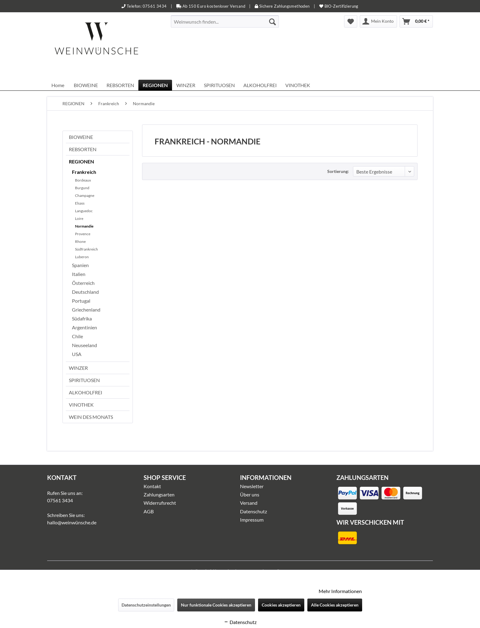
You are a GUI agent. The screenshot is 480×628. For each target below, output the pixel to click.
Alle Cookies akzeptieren (334, 604)
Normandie (84, 226)
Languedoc (84, 211)
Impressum (252, 520)
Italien (78, 274)
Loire (79, 218)
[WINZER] (186, 85)
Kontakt (152, 486)
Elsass (79, 203)
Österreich (83, 283)
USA (76, 354)
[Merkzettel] (350, 21)
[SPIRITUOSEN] (219, 85)
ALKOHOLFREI (85, 392)
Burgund (82, 188)
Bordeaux (83, 180)
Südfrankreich (86, 249)
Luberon (82, 257)
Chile (77, 336)
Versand (248, 503)
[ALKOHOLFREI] (260, 85)
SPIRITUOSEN (84, 380)
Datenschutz (253, 511)
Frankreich (84, 172)
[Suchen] (272, 21)
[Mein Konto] (378, 21)
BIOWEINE (81, 137)
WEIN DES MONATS (91, 417)
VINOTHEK (81, 405)
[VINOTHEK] (297, 85)
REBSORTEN (82, 149)
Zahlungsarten (159, 494)
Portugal (81, 301)
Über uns (249, 494)
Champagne (84, 195)
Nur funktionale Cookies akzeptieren (216, 604)
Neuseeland (84, 345)
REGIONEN (81, 161)
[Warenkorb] (416, 21)
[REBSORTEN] (120, 85)
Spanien (80, 265)
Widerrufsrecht (160, 503)
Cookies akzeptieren (281, 604)
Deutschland (85, 292)
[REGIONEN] (155, 85)
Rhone (80, 241)
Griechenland (86, 309)
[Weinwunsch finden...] (225, 21)
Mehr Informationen (340, 591)
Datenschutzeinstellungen (146, 604)
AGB (149, 511)
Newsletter (252, 486)
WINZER (78, 368)
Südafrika (82, 318)
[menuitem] (225, 21)
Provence (82, 234)
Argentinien (84, 327)
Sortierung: (338, 171)
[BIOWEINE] (85, 85)
